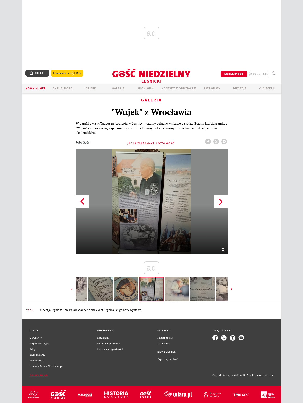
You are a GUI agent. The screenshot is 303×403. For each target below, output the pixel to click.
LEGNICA (109, 310)
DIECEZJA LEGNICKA (51, 310)
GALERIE (118, 88)
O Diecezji (267, 88)
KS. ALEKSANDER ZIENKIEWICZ (86, 310)
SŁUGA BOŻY (122, 310)
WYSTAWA (135, 310)
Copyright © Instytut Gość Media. (229, 375)
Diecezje (239, 88)
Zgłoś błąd (39, 375)
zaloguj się (258, 74)
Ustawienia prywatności (110, 349)
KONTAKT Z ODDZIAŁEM (178, 88)
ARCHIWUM (145, 88)
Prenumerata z (67, 73)
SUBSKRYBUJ (233, 74)
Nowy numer (36, 88)
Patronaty (212, 88)
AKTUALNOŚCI (63, 88)
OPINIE (91, 88)
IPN (66, 310)
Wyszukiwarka (274, 73)
